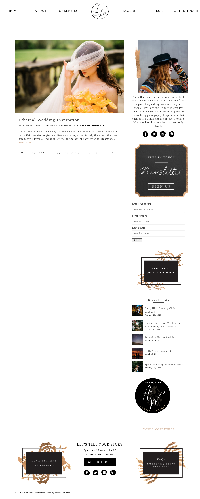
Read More (25, 142)
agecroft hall (39, 153)
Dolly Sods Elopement (158, 351)
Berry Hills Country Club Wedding (160, 310)
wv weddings (111, 153)
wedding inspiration (69, 153)
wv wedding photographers (92, 153)
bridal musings (52, 153)
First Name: (139, 216)
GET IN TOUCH (100, 462)
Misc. (23, 153)
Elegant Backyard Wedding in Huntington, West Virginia (162, 325)
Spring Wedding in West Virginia (164, 364)
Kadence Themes (62, 493)
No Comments (95, 125)
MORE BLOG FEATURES (158, 429)
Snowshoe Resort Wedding (160, 337)
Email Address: (141, 204)
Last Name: (139, 227)
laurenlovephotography (38, 125)
